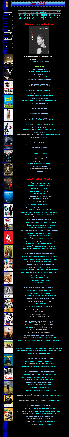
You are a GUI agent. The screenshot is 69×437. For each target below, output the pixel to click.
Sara (29, 90)
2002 (50, 14)
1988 (24, 17)
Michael (27, 80)
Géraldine (52, 100)
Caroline (27, 129)
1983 (45, 17)
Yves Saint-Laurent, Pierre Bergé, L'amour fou (34, 295)
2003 (45, 14)
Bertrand (49, 95)
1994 (41, 16)
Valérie (28, 238)
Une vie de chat (30, 306)
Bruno (27, 359)
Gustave (38, 190)
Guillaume (50, 238)
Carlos (39, 85)
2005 (37, 14)
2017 (28, 12)
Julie (48, 211)
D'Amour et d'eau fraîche (40, 254)
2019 (20, 12)
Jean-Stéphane (47, 290)
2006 (32, 14)
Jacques (37, 163)
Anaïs (27, 254)
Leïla (24, 100)
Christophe (31, 376)
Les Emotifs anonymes (38, 214)
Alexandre (29, 119)
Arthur (28, 266)
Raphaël (25, 272)
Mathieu (42, 193)
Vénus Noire (39, 261)
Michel (48, 90)
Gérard (27, 222)
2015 (37, 12)
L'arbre (41, 211)
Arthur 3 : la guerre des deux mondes (35, 300)
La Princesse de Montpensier (39, 139)
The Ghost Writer (43, 105)
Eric (27, 76)
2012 (50, 12)
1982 (50, 17)
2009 (20, 14)
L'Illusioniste (35, 153)
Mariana (44, 292)
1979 (20, 19)
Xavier (46, 71)
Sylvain (43, 153)
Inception (28, 327)
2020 (58, 11)
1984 (41, 17)
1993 (45, 16)
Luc (58, 144)
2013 (45, 12)
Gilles (51, 212)
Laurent (30, 350)
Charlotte (31, 211)
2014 (41, 12)
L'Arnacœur (35, 186)
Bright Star (28, 322)
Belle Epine (38, 258)
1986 (32, 17)
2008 (24, 14)
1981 (54, 17)
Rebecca (47, 258)
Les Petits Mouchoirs (40, 238)
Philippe (25, 366)
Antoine (33, 61)
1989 (20, 17)
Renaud (37, 288)
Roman (33, 105)
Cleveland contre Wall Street (34, 290)
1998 (24, 16)
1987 (28, 17)
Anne (29, 95)
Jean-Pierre (50, 214)
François (47, 209)
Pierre (52, 295)
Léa (30, 258)
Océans (30, 163)
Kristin (26, 212)
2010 (58, 12)
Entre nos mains (35, 292)
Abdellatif (47, 261)
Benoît (47, 190)
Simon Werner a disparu (35, 280)
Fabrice (45, 280)
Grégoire (25, 269)
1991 (54, 16)
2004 (41, 14)
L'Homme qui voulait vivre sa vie (40, 248)
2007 (28, 14)
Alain (49, 306)
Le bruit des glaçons (39, 95)
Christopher (48, 266)
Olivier (46, 85)
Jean (29, 348)
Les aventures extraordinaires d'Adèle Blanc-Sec (41, 144)
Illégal (26, 326)
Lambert (27, 225)
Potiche (41, 209)
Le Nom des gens (40, 90)
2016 (32, 12)
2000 (58, 14)
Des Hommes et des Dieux (35, 71)
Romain (30, 227)
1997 (28, 16)
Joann (52, 76)
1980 (58, 17)
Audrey (24, 256)
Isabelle (27, 214)
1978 (24, 19)
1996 (32, 16)
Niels (26, 248)
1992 (50, 16)
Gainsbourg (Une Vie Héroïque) (40, 76)
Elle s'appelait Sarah (39, 212)
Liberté (45, 363)
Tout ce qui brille (34, 100)
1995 (37, 16)
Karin (32, 235)
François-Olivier (39, 348)
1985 (37, 17)
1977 (28, 19)
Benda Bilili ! (29, 288)
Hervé (43, 100)
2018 (24, 12)
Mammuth (30, 190)
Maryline (27, 390)
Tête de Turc (36, 282)
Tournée (35, 193)
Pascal (43, 186)
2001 (54, 14)
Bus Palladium (37, 266)
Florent (47, 288)
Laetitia (27, 237)
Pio (27, 271)
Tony (38, 363)
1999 (20, 16)
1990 (58, 16)
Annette (31, 384)
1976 (32, 19)
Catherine (32, 209)
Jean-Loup (40, 306)
